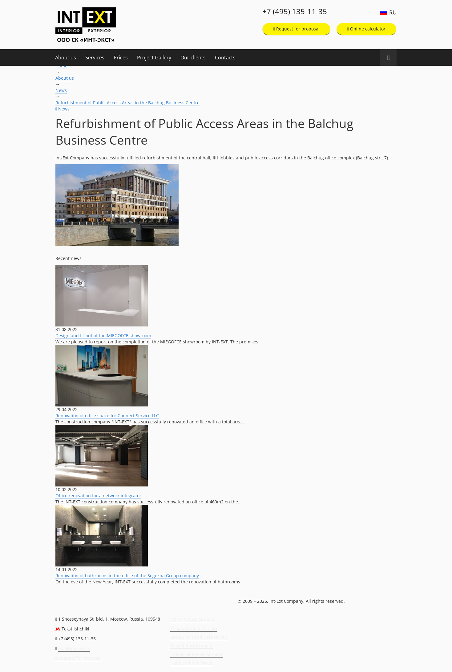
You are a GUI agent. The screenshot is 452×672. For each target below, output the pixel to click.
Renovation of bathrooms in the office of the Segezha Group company (127, 575)
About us (65, 57)
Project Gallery (154, 57)
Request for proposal (296, 29)
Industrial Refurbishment (196, 654)
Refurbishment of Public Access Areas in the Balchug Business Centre (127, 103)
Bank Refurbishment (191, 646)
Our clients (193, 57)
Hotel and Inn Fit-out (191, 663)
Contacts (225, 57)
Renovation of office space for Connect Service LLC (107, 415)
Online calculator (366, 29)
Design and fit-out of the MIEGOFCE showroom (103, 335)
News (61, 90)
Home (61, 66)
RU (393, 12)
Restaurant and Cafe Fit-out (198, 637)
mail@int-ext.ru (74, 648)
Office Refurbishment (192, 620)
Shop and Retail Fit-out (193, 628)
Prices (121, 57)
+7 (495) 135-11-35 (294, 11)
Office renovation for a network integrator (98, 495)
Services (94, 57)
